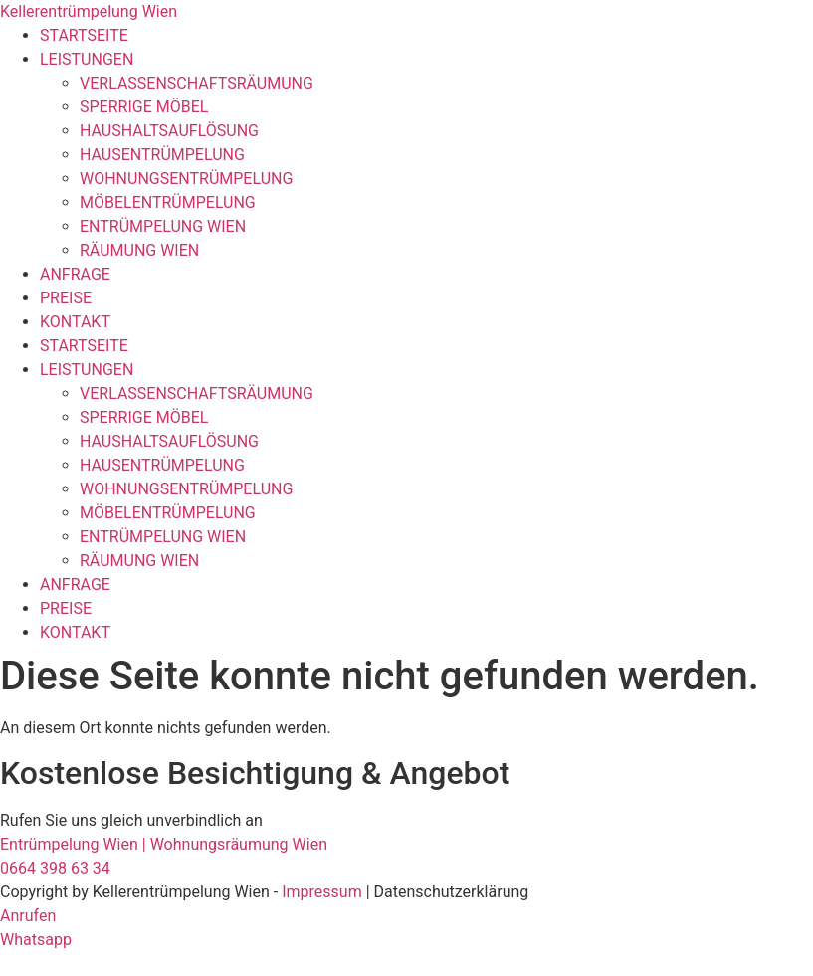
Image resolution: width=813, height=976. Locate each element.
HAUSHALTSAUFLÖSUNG (169, 130)
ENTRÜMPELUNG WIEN (163, 226)
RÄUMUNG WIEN (139, 250)
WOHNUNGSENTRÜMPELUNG (186, 178)
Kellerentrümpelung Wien (88, 11)
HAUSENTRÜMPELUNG (162, 154)
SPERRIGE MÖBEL (144, 107)
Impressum (322, 891)
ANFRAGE (75, 274)
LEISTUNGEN (86, 59)
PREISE (66, 298)
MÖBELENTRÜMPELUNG (168, 202)
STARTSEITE (84, 35)
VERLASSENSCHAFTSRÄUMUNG (196, 83)
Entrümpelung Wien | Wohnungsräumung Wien (163, 844)
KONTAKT (75, 321)
